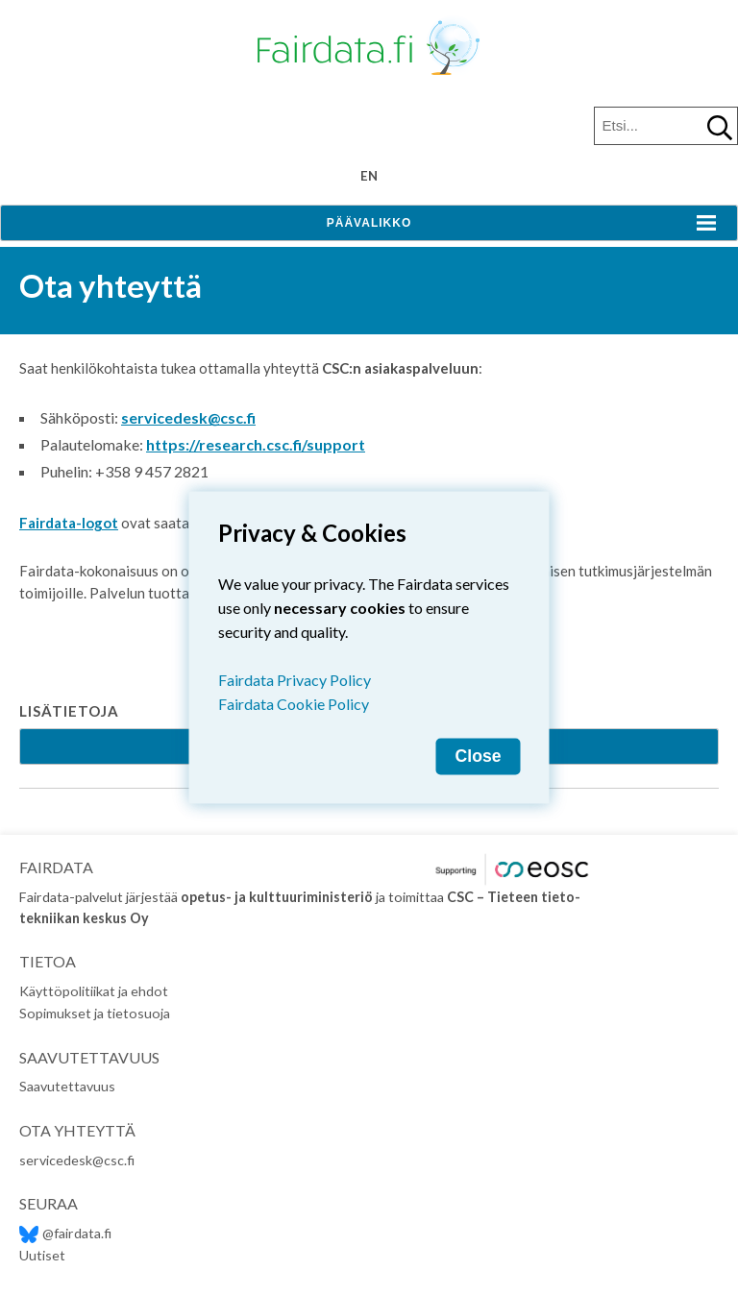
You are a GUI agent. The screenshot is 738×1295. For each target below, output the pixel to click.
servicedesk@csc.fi (188, 417)
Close (478, 756)
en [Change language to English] (369, 175)
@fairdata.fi (65, 1233)
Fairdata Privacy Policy (294, 680)
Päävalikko (369, 223)
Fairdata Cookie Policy (293, 704)
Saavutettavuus (67, 1086)
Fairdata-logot (68, 522)
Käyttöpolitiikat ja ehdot (93, 991)
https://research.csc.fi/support (255, 444)
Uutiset (42, 1255)
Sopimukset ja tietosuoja (94, 1013)
